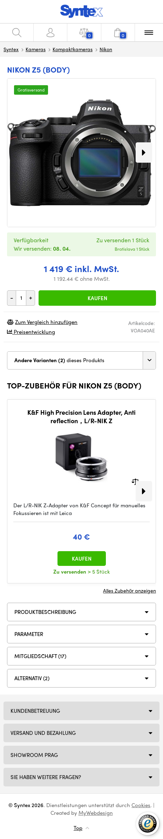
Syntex (11, 49)
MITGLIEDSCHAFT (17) (40, 656)
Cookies (140, 805)
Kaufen (97, 298)
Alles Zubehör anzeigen (129, 590)
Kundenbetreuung (35, 711)
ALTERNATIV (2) (31, 678)
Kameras (36, 49)
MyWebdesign (96, 813)
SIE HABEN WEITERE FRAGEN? (46, 777)
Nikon (106, 49)
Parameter (28, 634)
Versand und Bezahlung (43, 733)
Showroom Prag (34, 755)
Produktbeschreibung (45, 612)
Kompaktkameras (73, 49)
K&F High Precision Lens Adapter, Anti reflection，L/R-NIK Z (81, 416)
